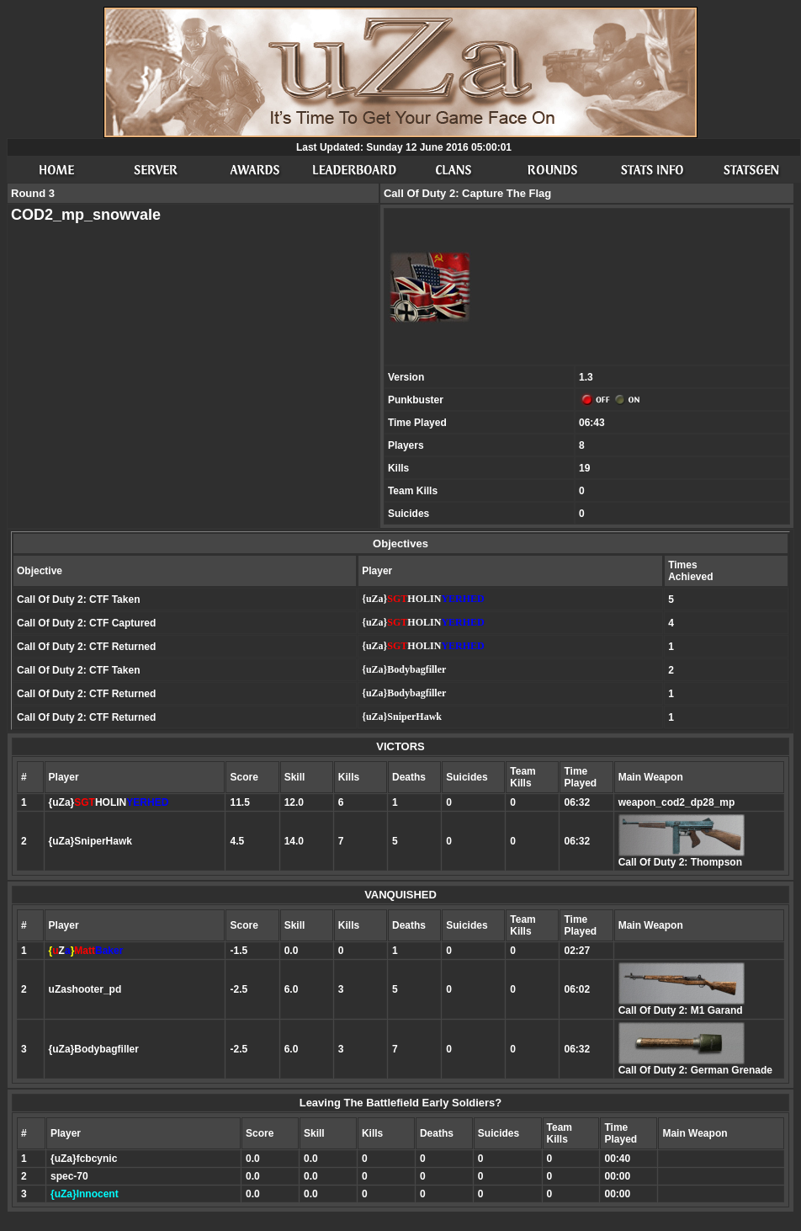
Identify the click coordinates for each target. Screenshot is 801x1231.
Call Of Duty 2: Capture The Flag (467, 193)
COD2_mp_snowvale (86, 214)
